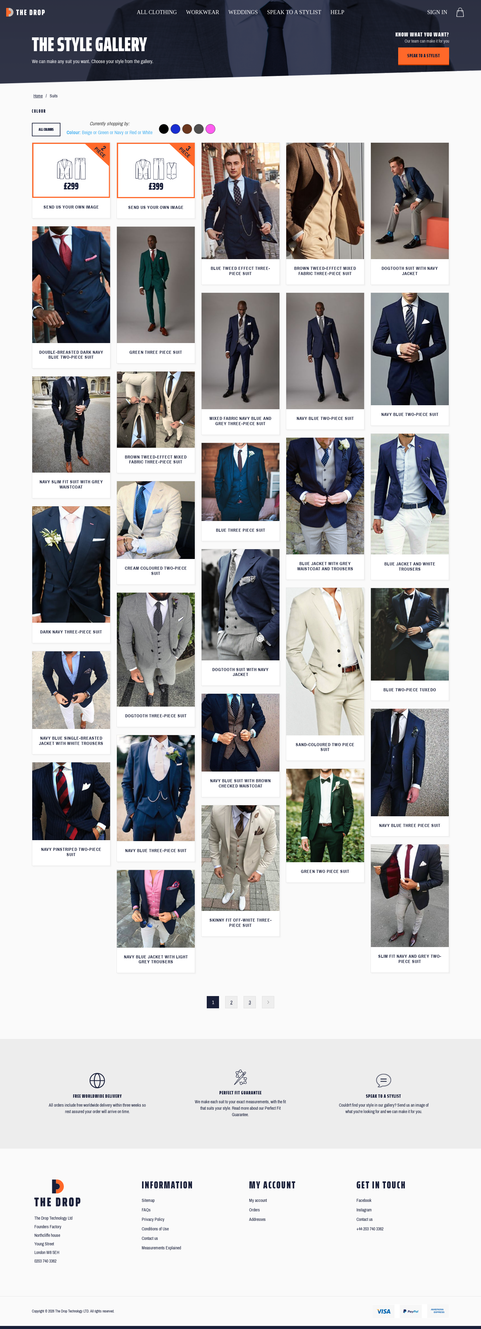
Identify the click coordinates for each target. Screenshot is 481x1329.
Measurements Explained (161, 1248)
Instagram (364, 1210)
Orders (254, 1210)
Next (268, 1002)
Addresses (257, 1219)
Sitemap (148, 1200)
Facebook (363, 1200)
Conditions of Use (155, 1229)
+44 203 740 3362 (369, 1229)
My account (258, 1200)
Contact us (150, 1238)
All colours (46, 129)
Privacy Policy (153, 1219)
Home (38, 96)
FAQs (146, 1210)
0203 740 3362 (45, 1261)
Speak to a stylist (423, 55)
